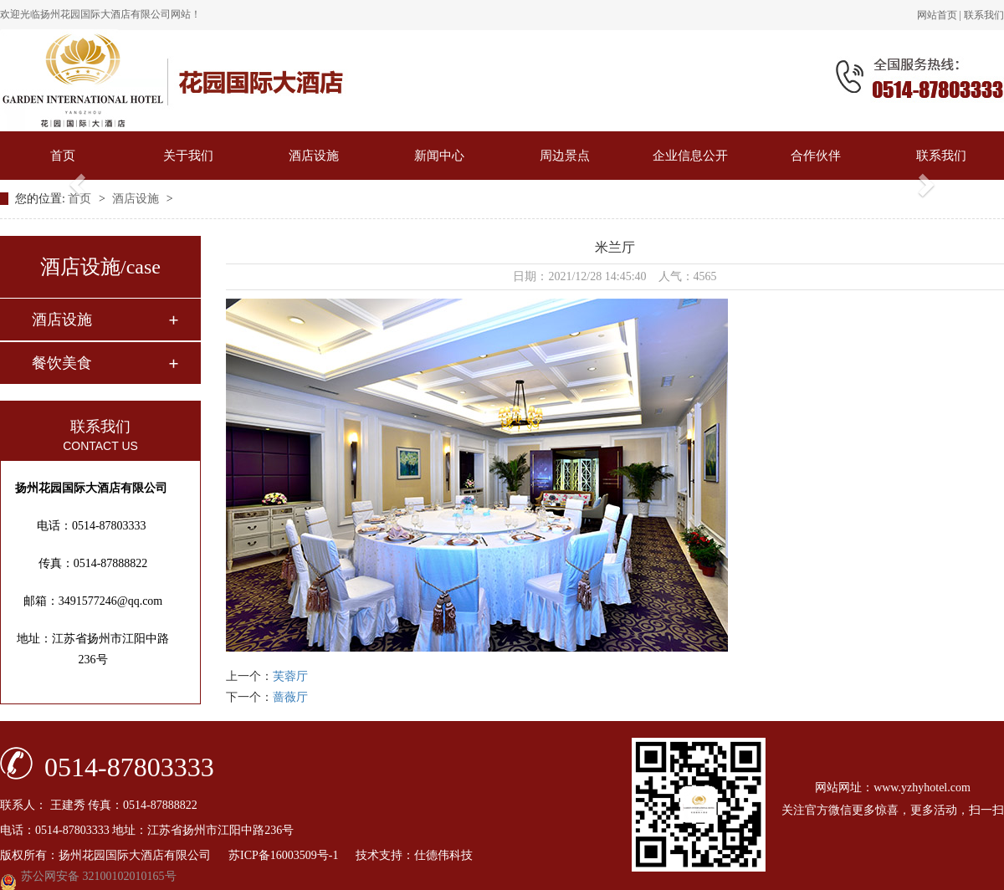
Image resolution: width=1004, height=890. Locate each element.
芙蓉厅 (290, 676)
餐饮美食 (62, 363)
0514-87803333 (129, 766)
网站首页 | (940, 15)
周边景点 (565, 155)
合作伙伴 (816, 155)
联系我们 (984, 15)
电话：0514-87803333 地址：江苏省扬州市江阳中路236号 (147, 830)
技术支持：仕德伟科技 (414, 855)
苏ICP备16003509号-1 (290, 855)
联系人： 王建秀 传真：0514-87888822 (98, 805)
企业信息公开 (690, 155)
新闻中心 (439, 155)
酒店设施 (314, 155)
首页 (62, 155)
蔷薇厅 (290, 697)
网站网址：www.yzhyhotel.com (893, 787)
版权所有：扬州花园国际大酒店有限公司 (114, 855)
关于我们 (188, 155)
